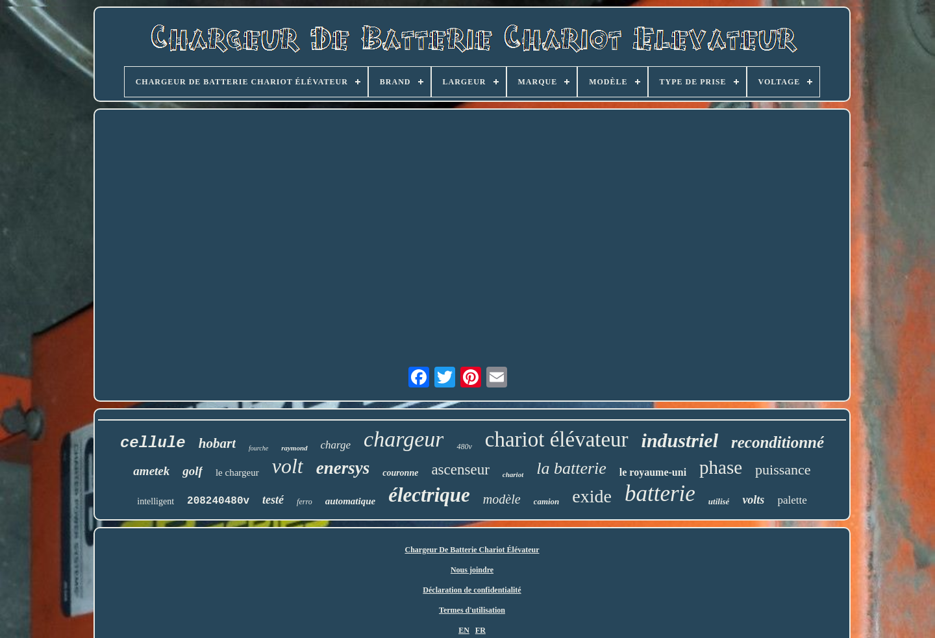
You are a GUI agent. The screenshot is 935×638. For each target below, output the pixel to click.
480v (463, 446)
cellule (153, 443)
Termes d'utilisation (472, 610)
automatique (350, 501)
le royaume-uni (652, 472)
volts (753, 499)
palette (791, 500)
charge (336, 445)
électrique (429, 495)
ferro (304, 501)
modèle (502, 499)
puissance (783, 469)
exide (592, 496)
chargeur (403, 439)
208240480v (218, 501)
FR (480, 630)
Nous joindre (472, 569)
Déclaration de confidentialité (472, 590)
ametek (151, 471)
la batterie (571, 468)
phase (720, 467)
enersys (343, 468)
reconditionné (777, 442)
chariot (513, 474)
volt (287, 466)
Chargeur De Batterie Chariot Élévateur (472, 549)
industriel (680, 440)
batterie (660, 493)
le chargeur (237, 472)
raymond (294, 448)
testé (273, 499)
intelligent (155, 501)
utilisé (719, 501)
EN (463, 630)
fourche (258, 448)
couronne (400, 473)
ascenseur (460, 469)
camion (547, 501)
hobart (217, 443)
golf (192, 471)
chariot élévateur (557, 439)
